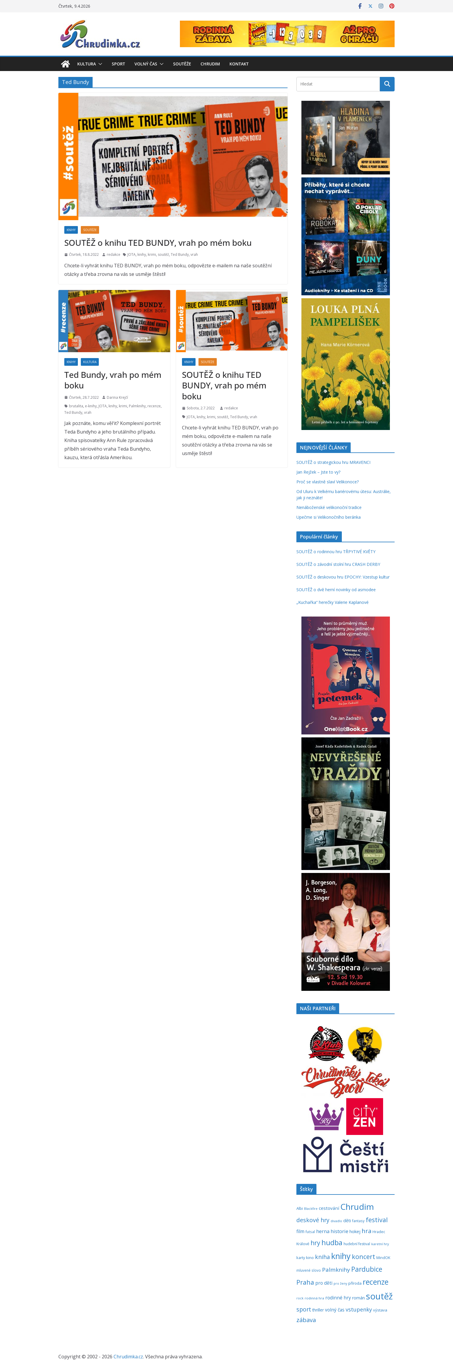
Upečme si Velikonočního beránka (328, 517)
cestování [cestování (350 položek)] (329, 1208)
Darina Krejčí (117, 397)
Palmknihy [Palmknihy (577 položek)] (336, 1269)
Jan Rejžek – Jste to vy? (318, 472)
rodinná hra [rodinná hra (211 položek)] (314, 1298)
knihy (141, 254)
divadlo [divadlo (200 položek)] (336, 1221)
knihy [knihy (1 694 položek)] (341, 1255)
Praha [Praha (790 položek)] (305, 1282)
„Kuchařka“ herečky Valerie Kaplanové (332, 602)
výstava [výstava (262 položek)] (380, 1310)
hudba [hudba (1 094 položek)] (331, 1242)
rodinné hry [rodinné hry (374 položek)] (338, 1297)
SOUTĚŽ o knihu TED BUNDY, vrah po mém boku (158, 242)
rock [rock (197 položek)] (299, 1298)
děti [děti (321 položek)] (347, 1220)
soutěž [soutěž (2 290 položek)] (379, 1296)
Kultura (86, 64)
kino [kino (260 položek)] (310, 1257)
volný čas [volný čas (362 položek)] (334, 1309)
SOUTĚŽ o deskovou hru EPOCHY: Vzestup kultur (343, 577)
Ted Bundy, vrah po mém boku (112, 380)
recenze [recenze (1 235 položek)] (375, 1282)
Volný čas (145, 64)
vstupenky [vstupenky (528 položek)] (359, 1309)
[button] (99, 64)
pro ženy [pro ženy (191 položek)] (340, 1283)
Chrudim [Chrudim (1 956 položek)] (357, 1206)
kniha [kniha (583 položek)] (322, 1257)
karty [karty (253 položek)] (300, 1257)
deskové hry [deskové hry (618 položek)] (312, 1220)
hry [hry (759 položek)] (315, 1243)
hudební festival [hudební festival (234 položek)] (357, 1243)
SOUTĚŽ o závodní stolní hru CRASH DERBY (338, 564)
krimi (152, 254)
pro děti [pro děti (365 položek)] (323, 1283)
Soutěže (182, 64)
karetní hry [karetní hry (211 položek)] (380, 1244)
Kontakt (239, 64)
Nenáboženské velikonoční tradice (329, 507)
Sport (118, 64)
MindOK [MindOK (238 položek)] (383, 1257)
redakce (113, 254)
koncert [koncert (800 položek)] (363, 1256)
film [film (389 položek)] (300, 1231)
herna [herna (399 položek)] (322, 1231)
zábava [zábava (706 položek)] (306, 1320)
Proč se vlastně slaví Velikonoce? (327, 482)
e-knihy (91, 405)
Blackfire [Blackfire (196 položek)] (311, 1208)
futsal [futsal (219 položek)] (310, 1231)
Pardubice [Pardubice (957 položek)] (366, 1269)
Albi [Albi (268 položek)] (299, 1208)
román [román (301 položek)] (358, 1298)
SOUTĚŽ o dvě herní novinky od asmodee (336, 589)
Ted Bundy (180, 254)
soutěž (163, 254)
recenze (154, 405)
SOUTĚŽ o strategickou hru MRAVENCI (333, 462)
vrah (194, 254)
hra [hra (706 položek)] (366, 1231)
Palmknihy (137, 405)
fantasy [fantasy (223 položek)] (358, 1220)
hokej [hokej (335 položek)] (354, 1231)
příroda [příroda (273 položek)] (355, 1283)
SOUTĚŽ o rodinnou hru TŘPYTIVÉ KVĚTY (335, 551)
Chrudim (210, 64)
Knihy (71, 230)
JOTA (131, 254)
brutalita (76, 405)
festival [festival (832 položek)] (377, 1219)
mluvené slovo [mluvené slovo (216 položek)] (308, 1270)
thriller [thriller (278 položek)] (318, 1310)
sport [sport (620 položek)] (303, 1309)
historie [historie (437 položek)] (339, 1231)
